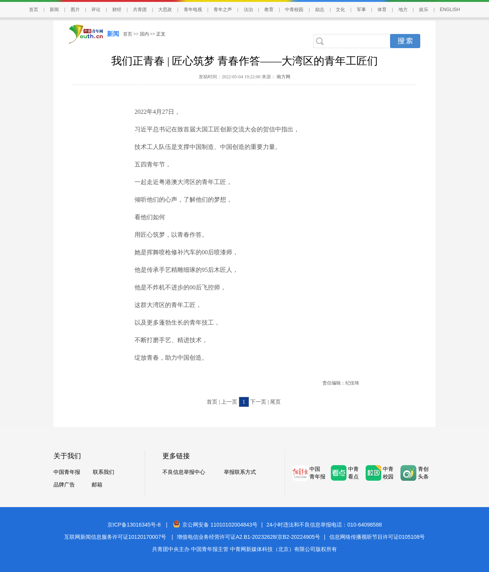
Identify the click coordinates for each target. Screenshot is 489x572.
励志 (319, 9)
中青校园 (294, 9)
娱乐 (423, 9)
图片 (75, 9)
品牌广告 (64, 485)
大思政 (165, 9)
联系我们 (103, 472)
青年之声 (223, 9)
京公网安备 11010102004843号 (215, 525)
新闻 (54, 9)
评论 (95, 9)
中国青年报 (66, 472)
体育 (382, 9)
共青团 (140, 9)
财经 (116, 9)
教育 (269, 9)
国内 (144, 34)
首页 (33, 9)
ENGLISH (450, 9)
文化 (340, 9)
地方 (403, 9)
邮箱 (97, 485)
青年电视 (193, 9)
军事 (361, 9)
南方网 (282, 76)
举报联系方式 (240, 472)
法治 (248, 9)
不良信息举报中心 (183, 472)
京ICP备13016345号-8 (134, 525)
